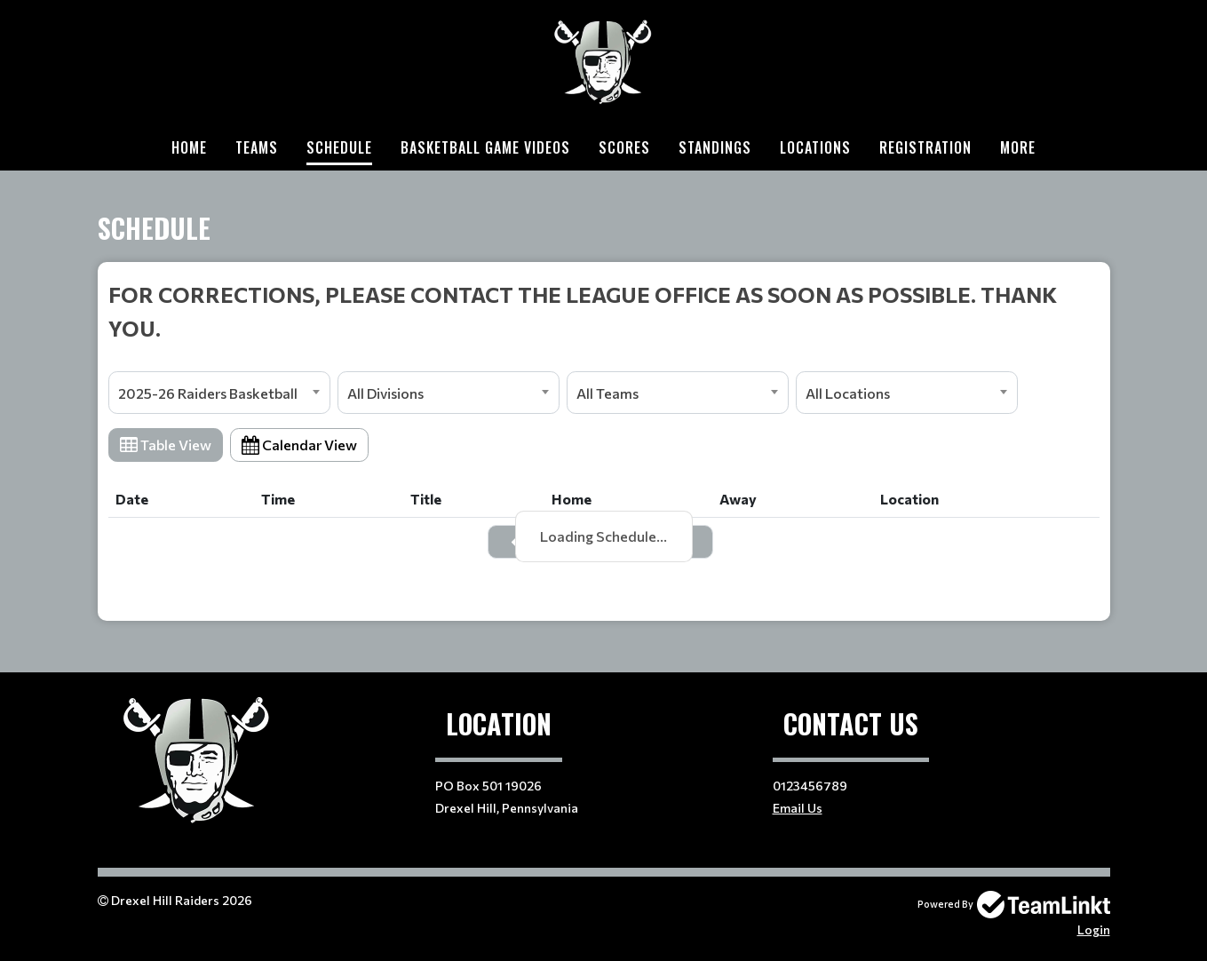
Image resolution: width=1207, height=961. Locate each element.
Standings (715, 147)
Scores (624, 147)
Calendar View (299, 444)
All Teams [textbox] (607, 393)
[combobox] (219, 392)
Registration (925, 147)
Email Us (797, 807)
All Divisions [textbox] (385, 393)
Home (189, 147)
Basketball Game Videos (485, 147)
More (1018, 147)
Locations (815, 147)
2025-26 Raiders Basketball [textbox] (208, 393)
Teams (256, 147)
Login (1093, 929)
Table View (165, 444)
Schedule (339, 147)
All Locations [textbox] (848, 393)
